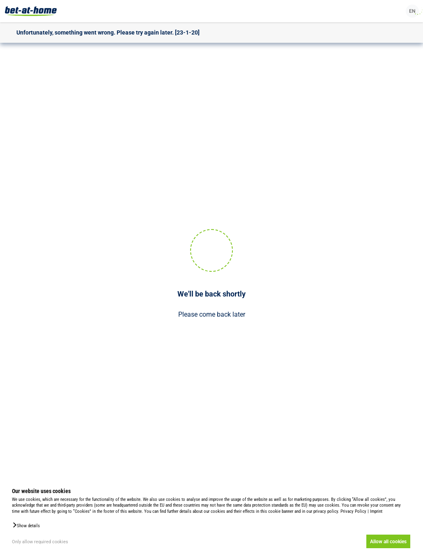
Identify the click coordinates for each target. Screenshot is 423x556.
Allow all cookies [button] (388, 541)
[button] (26, 525)
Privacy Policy (353, 511)
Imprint (376, 511)
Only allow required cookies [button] (40, 541)
